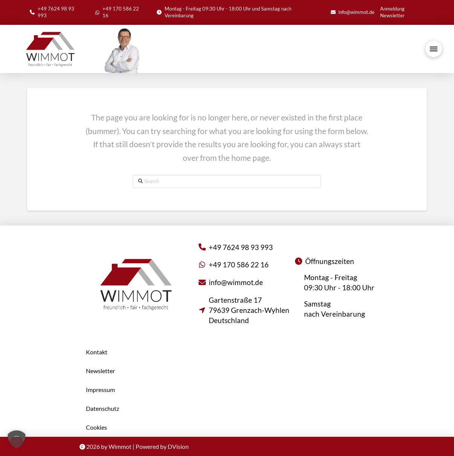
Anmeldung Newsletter (392, 12)
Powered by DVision (162, 446)
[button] (433, 49)
